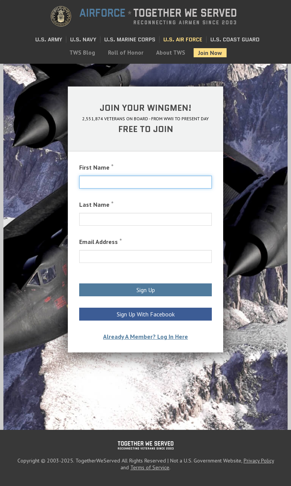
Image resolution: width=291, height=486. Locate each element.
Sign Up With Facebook (146, 314)
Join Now (210, 53)
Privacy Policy (259, 460)
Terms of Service (149, 467)
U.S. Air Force (182, 39)
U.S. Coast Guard (235, 39)
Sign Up (145, 290)
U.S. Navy (83, 39)
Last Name (96, 204)
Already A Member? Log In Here (145, 336)
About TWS (170, 52)
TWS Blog (82, 52)
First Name (96, 167)
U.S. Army (48, 39)
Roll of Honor (125, 52)
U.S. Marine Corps (129, 39)
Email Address (100, 241)
